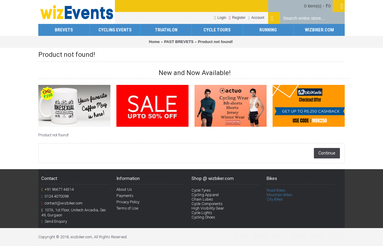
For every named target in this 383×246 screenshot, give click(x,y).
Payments (124, 195)
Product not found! (215, 41)
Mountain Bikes (279, 194)
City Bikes (275, 199)
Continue (326, 153)
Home (154, 41)
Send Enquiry (54, 221)
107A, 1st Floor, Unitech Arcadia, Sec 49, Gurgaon (73, 212)
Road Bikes (276, 190)
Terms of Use (127, 208)
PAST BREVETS (179, 41)
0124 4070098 (55, 196)
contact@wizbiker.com (62, 203)
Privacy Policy (127, 202)
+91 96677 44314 (57, 189)
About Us (124, 189)
